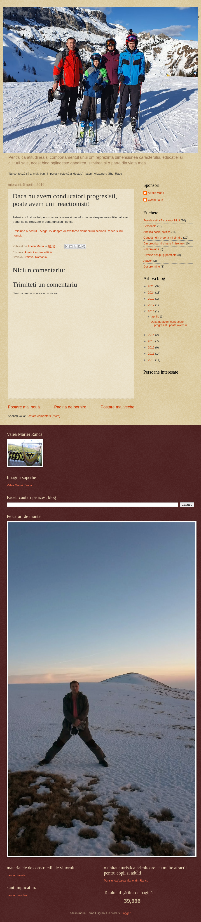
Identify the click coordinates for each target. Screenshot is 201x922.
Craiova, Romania (35, 257)
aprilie (155, 316)
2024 (151, 292)
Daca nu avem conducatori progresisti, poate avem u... (170, 323)
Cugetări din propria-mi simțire (162, 237)
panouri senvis (16, 875)
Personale (150, 226)
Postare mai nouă (24, 407)
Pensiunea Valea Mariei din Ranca (126, 880)
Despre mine (151, 266)
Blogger (126, 913)
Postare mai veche (117, 407)
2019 (151, 298)
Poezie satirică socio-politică (161, 220)
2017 (151, 305)
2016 (151, 311)
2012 (151, 347)
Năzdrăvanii (151, 249)
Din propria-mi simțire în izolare (163, 243)
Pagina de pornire (70, 407)
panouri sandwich (18, 895)
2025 (151, 286)
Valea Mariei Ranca (19, 485)
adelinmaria (155, 199)
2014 (151, 335)
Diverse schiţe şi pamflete (160, 255)
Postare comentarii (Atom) (43, 416)
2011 (151, 353)
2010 (151, 360)
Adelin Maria (156, 192)
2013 (151, 341)
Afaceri (147, 260)
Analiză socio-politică (38, 252)
